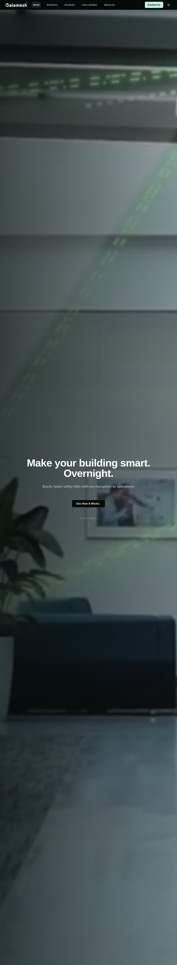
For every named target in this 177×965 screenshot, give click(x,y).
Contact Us (154, 4)
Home (36, 4)
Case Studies (89, 4)
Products (69, 4)
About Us (109, 4)
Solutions (52, 4)
